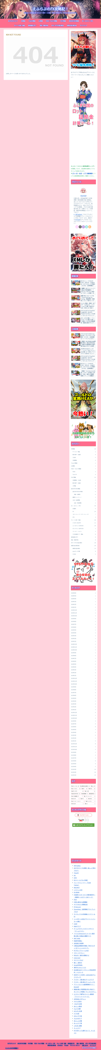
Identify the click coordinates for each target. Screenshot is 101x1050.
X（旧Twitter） (78, 214)
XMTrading (77, 866)
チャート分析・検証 (61, 1043)
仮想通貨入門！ (71, 1043)
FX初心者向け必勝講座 (80, 902)
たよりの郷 (77, 1009)
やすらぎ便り (78, 1001)
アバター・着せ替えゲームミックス (84, 982)
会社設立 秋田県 (79, 943)
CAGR (75, 924)
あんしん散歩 (78, 1006)
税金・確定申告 (80, 1043)
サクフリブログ (78, 960)
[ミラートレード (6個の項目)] (90, 796)
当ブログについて (12, 1043)
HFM (75, 878)
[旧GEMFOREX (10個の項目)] (76, 794)
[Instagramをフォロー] (83, 226)
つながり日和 (78, 1004)
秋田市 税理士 (78, 941)
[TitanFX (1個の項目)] (77, 804)
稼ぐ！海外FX (78, 963)
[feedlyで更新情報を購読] (86, 226)
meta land (77, 958)
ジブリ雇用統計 (88, 173)
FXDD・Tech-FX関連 (39, 1043)
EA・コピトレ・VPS (50, 1043)
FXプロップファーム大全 (81, 950)
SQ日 (80, 173)
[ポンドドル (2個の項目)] (90, 801)
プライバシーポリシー (75, 1045)
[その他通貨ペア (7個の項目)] (77, 796)
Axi (75, 875)
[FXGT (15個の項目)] (92, 789)
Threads (77, 220)
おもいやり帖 (78, 1016)
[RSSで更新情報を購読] (89, 226)
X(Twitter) (60, 1045)
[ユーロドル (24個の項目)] (76, 789)
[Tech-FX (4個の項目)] (75, 799)
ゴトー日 (75, 173)
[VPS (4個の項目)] (84, 799)
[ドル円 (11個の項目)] (90, 791)
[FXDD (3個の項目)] (92, 799)
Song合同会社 (78, 965)
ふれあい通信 (78, 1026)
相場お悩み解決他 (52, 1045)
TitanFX (76, 873)
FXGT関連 (30, 1043)
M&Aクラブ (77, 926)
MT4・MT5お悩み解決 (90, 1043)
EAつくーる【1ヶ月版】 (81, 880)
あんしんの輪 (78, 1021)
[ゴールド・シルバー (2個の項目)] (78, 801)
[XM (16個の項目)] (84, 789)
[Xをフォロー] (80, 226)
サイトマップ (93, 1045)
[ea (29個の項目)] (93, 786)
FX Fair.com (77, 907)
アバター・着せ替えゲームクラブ (84, 980)
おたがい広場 (78, 1011)
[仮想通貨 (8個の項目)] (84, 794)
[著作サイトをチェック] (76, 226)
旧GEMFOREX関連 (22, 1043)
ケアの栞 (76, 1014)
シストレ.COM (78, 890)
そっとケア (77, 1028)
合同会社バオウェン (80, 999)
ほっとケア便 (78, 1023)
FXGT (75, 900)
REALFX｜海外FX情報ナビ (81, 955)
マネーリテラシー (79, 953)
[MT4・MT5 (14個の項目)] (77, 791)
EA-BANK (76, 892)
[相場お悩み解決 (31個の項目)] (85, 786)
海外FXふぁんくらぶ (80, 967)
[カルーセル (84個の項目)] (75, 786)
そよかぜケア (78, 1018)
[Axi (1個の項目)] (90, 804)
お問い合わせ (85, 1045)
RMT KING (77, 938)
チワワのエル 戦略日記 (81, 904)
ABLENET (77, 887)
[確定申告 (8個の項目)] (92, 794)
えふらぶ (83, 196)
